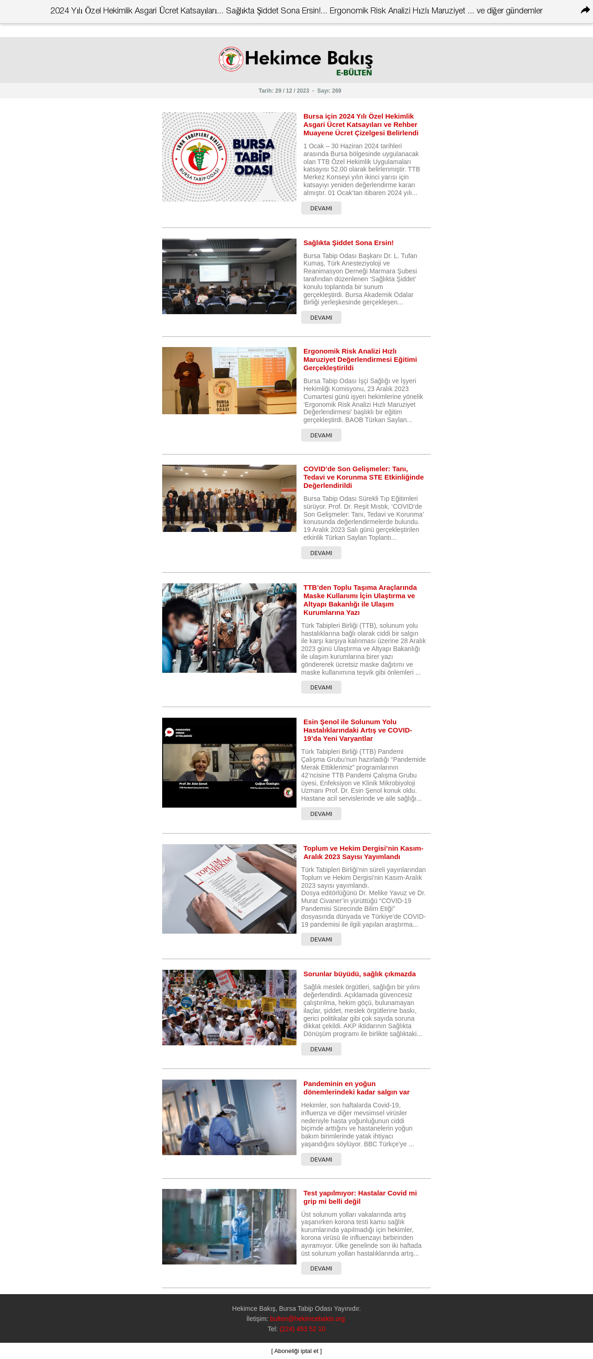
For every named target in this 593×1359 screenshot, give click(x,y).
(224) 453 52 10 (302, 1329)
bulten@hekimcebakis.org (307, 1318)
